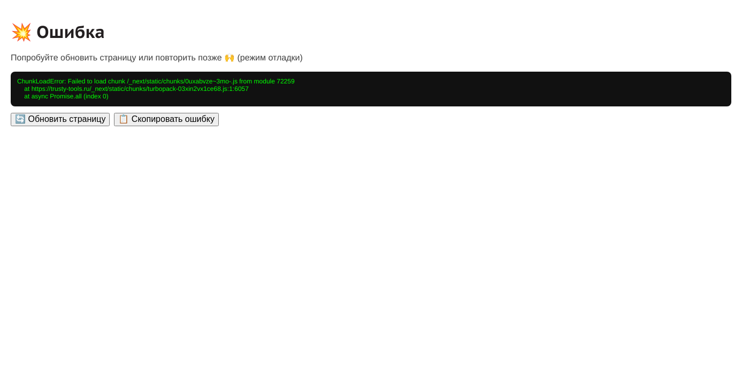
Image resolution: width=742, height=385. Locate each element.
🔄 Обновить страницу (60, 119)
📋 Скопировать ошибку (166, 119)
